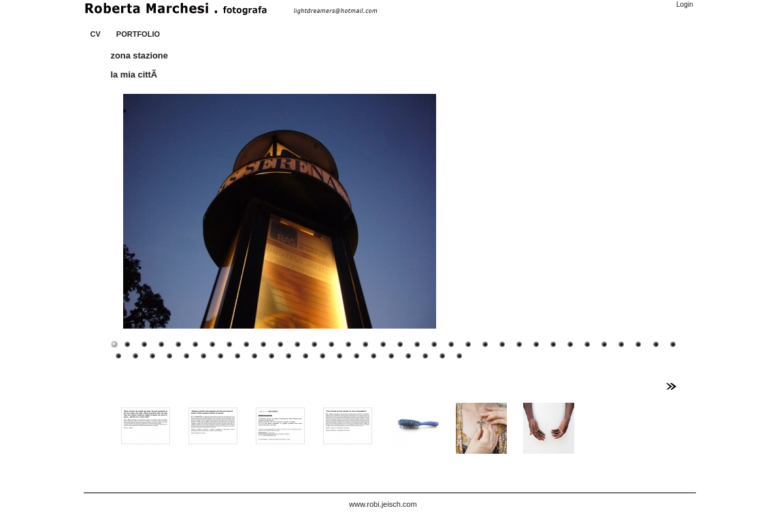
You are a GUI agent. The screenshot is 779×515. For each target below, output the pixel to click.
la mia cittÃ (135, 74)
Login (684, 4)
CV (95, 34)
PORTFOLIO (138, 34)
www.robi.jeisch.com (383, 504)
